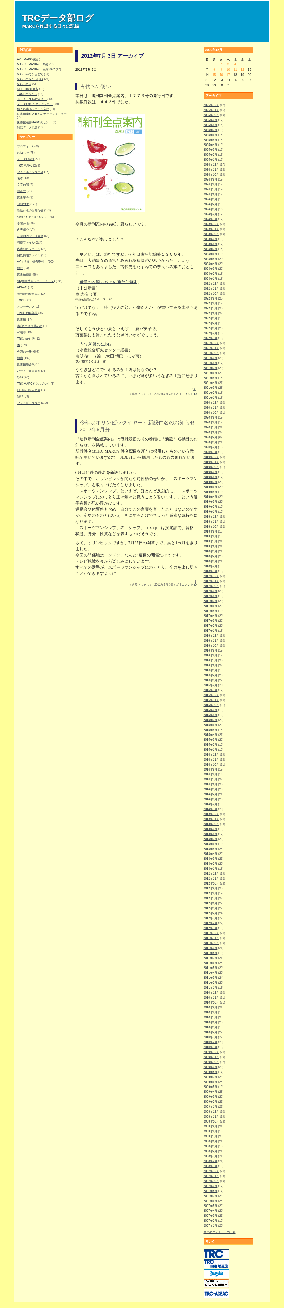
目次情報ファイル (28, 255)
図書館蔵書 (24, 274)
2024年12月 (211, 164)
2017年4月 (211, 615)
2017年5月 (211, 610)
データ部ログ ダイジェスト (35, 104)
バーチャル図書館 (28, 370)
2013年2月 (211, 863)
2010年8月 (211, 1012)
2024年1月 (211, 219)
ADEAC (22, 287)
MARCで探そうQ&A (30, 79)
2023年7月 (211, 249)
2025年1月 (211, 159)
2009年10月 (211, 1062)
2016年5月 (211, 670)
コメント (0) (190, 393)
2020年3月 (211, 442)
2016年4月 (211, 675)
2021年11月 (211, 348)
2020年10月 (211, 412)
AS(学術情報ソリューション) (36, 281)
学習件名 (23, 223)
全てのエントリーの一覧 (220, 1232)
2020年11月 (211, 407)
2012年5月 (211, 908)
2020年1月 (211, 452)
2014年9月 (211, 769)
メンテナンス (26, 306)
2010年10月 (211, 1002)
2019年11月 (211, 462)
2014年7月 (211, 779)
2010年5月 (211, 1027)
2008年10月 (211, 1121)
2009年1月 (211, 1106)
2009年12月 (211, 1052)
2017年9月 (211, 591)
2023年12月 (211, 224)
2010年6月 (211, 1022)
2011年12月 (211, 933)
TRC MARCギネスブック (33, 383)
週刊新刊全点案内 (28, 293)
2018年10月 (211, 526)
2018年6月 (211, 546)
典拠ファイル (26, 242)
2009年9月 (211, 1067)
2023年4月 (211, 263)
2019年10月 (211, 467)
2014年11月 (211, 759)
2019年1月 (211, 511)
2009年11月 (211, 1057)
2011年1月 (211, 987)
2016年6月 (211, 665)
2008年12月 (211, 1111)
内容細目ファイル (28, 249)
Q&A (20, 377)
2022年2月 (211, 333)
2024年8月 (211, 184)
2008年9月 (211, 1126)
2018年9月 (211, 531)
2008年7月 (211, 1136)
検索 (20, 358)
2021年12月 (211, 343)
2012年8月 (211, 893)
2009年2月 (211, 1101)
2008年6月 (211, 1141)
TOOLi (21, 300)
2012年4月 (211, 913)
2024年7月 (211, 189)
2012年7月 (211, 898)
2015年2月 (211, 744)
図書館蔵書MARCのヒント (34, 122)
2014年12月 (211, 754)
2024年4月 (211, 204)
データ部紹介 (26, 159)
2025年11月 (211, 110)
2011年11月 (211, 938)
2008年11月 (211, 1116)
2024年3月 (211, 209)
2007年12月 (211, 1171)
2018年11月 (211, 521)
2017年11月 (211, 581)
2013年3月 (211, 858)
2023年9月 (211, 239)
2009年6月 (211, 1081)
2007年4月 (211, 1210)
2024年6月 (211, 194)
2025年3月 (211, 149)
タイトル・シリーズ (30, 172)
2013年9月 (211, 829)
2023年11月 (211, 229)
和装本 (21, 332)
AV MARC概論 (27, 59)
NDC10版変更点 (27, 89)
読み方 (21, 191)
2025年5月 (211, 139)
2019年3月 (211, 501)
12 (242, 69)
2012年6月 (211, 903)
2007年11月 (211, 1176)
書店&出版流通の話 (30, 326)
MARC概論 (24, 84)
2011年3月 (211, 977)
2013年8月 (211, 834)
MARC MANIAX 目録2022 (36, 69)
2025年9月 (211, 120)
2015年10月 (211, 705)
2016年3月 (211, 680)
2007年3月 (211, 1215)
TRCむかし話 (26, 338)
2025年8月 (211, 125)
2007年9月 (211, 1186)
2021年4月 (211, 382)
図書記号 (23, 197)
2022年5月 (211, 318)
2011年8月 (211, 953)
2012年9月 (211, 888)
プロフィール (26, 146)
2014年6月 (211, 784)
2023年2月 (211, 273)
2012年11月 (211, 878)
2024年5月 (211, 199)
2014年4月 (211, 794)
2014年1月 (211, 809)
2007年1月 (211, 1225)
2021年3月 (211, 387)
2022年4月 (211, 323)
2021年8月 (211, 363)
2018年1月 (211, 571)
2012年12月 (211, 873)
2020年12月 (211, 402)
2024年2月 (211, 214)
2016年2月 (211, 685)
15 (214, 74)
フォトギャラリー (28, 403)
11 (235, 69)
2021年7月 (211, 368)
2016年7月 (211, 660)
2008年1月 (211, 1166)
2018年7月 (211, 541)
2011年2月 (211, 982)
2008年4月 (211, 1151)
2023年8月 (211, 244)
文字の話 (23, 184)
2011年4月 (211, 972)
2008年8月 (211, 1131)
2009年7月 (211, 1076)
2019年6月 (211, 486)
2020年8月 (211, 422)
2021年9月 (211, 358)
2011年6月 (211, 962)
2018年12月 (211, 516)
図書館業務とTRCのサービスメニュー (42, 113)
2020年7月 (211, 427)
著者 (20, 178)
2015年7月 (211, 720)
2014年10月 (211, 764)
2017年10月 (211, 586)
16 (221, 74)
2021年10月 (211, 353)
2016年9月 (211, 650)
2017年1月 (211, 630)
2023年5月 (211, 258)
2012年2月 (211, 923)
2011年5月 (211, 967)
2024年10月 (211, 174)
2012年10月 (211, 883)
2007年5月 (211, 1205)
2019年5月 (211, 491)
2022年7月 (211, 308)
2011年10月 (211, 943)
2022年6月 (211, 313)
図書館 (21, 319)
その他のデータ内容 (30, 236)
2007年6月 (211, 1200)
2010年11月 (211, 997)
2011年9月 (211, 948)
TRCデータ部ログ (58, 18)
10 (228, 69)
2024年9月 (211, 179)
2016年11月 (211, 640)
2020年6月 (211, 432)
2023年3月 (211, 268)
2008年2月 (211, 1161)
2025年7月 (211, 130)
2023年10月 (211, 234)
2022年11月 (211, 288)
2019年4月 (211, 496)
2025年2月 (211, 154)
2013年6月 (211, 843)
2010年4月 (211, 1032)
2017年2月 (211, 625)
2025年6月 (211, 134)
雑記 (20, 396)
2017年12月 (211, 576)
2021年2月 (211, 392)
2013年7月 (211, 839)
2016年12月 (211, 635)
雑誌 (20, 268)
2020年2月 (211, 447)
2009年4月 (211, 1091)
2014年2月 (211, 804)
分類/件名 (23, 204)
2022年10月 (211, 293)
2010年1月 (211, 1047)
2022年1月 (211, 338)
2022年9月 (211, 298)
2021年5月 (211, 377)
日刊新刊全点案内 (28, 390)
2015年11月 (211, 700)
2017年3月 (211, 620)
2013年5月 (211, 848)
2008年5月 (211, 1146)
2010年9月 (211, 1007)
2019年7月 (211, 482)
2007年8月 (211, 1191)
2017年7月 (211, 601)
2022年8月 (211, 303)
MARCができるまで (30, 74)
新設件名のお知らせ (30, 210)
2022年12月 (211, 283)
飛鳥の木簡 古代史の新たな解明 (109, 282)
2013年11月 (211, 819)
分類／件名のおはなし (31, 216)
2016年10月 (211, 645)
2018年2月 (211, 566)
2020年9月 (211, 417)
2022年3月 (211, 328)
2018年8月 (211, 536)
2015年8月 (211, 715)
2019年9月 (211, 472)
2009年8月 (211, 1072)
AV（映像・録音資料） (32, 261)
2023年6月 (211, 253)
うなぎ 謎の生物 (94, 344)
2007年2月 (211, 1220)
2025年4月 (211, 144)
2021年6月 (211, 372)
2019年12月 (211, 457)
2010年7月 (211, 1017)
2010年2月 (211, 1042)
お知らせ (23, 152)
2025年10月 (211, 115)
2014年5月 (211, 789)
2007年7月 (211, 1195)
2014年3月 (211, 799)
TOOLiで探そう (27, 94)
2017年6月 (211, 605)
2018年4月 (211, 556)
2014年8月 (211, 774)
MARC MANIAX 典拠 (33, 64)
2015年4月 (211, 734)
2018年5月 (211, 551)
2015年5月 (211, 729)
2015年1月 (211, 749)
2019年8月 (211, 477)
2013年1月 (211, 868)
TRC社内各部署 (27, 313)
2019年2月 (211, 506)
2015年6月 (211, 724)
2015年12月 (211, 695)
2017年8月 (211, 596)
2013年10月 (211, 824)
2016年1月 (211, 690)
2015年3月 (211, 739)
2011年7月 (211, 957)
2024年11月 (211, 169)
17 (228, 74)
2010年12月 (211, 992)
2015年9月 (211, 710)
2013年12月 (211, 814)
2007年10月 (211, 1181)
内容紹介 (23, 229)
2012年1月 (211, 928)
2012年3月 (211, 918)
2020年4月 (211, 437)
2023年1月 (211, 278)
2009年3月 (211, 1096)
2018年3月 (211, 561)
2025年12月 (211, 105)
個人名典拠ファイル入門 (33, 109)
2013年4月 (211, 853)
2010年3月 (211, 1037)
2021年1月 (211, 397)
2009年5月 (211, 1086)
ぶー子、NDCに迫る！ (32, 99)
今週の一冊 (24, 351)
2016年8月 (211, 655)
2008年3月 (211, 1156)
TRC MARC (25, 165)
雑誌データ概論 (27, 127)
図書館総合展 (26, 364)
